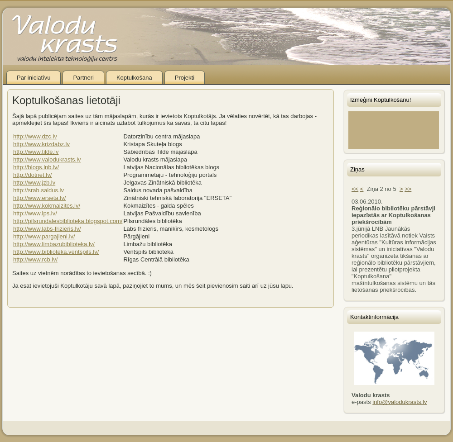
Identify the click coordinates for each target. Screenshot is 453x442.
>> (408, 188)
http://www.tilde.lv (35, 151)
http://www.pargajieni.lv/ (44, 236)
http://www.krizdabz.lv (41, 144)
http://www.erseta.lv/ (39, 198)
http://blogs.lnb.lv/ (36, 167)
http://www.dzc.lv (35, 136)
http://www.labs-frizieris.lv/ (47, 228)
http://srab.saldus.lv (38, 190)
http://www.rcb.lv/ (35, 259)
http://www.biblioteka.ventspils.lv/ (56, 251)
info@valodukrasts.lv (399, 402)
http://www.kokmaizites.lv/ (46, 205)
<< (355, 188)
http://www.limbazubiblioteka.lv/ (54, 244)
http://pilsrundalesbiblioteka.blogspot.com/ (67, 221)
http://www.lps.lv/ (35, 213)
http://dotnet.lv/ (32, 174)
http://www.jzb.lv (34, 182)
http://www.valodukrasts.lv (47, 159)
